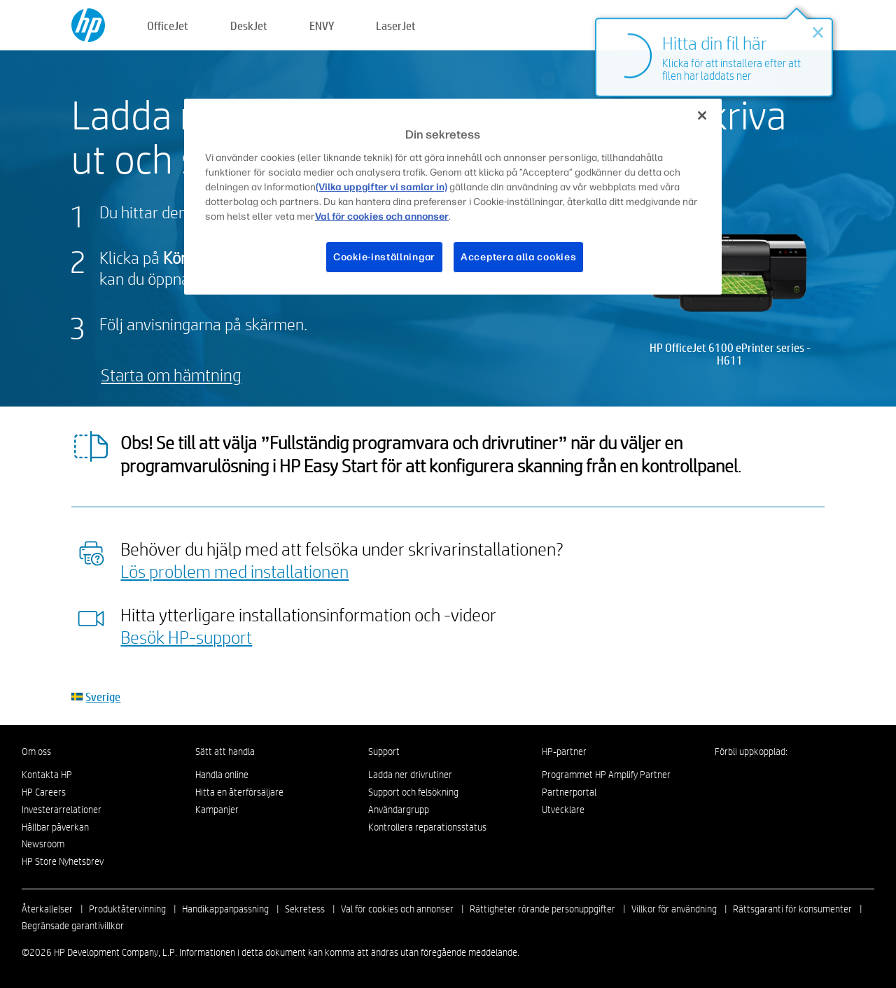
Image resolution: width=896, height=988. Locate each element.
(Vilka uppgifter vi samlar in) (381, 187)
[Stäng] (702, 115)
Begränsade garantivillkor (73, 925)
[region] (453, 197)
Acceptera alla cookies (518, 257)
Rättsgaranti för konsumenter (792, 909)
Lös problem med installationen (234, 571)
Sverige (102, 697)
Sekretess (305, 909)
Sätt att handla (225, 751)
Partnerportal (569, 792)
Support (384, 751)
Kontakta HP (47, 774)
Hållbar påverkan (55, 827)
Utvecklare (563, 809)
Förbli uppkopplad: (751, 751)
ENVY (321, 25)
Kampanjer (217, 809)
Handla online (221, 774)
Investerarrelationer (62, 809)
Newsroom (43, 844)
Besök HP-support (186, 637)
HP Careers (44, 792)
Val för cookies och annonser (397, 909)
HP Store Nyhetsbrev (63, 861)
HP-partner (564, 751)
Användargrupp (398, 809)
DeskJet (248, 25)
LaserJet (396, 25)
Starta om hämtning (171, 375)
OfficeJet (167, 25)
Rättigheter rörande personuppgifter (542, 909)
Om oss (36, 751)
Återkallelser (47, 909)
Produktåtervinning (127, 909)
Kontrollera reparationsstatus (427, 827)
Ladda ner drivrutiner (410, 774)
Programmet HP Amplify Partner (606, 774)
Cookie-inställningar (384, 257)
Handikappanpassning (225, 909)
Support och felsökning (413, 792)
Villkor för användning (674, 909)
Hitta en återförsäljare (239, 792)
